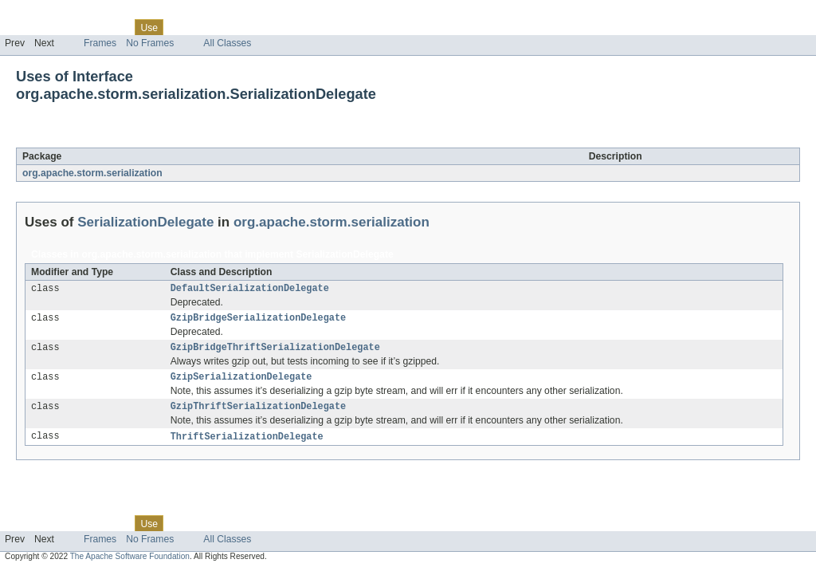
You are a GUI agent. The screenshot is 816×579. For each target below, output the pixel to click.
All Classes (227, 43)
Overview (25, 27)
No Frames (150, 43)
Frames (100, 43)
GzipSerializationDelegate (241, 382)
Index (272, 27)
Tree (182, 27)
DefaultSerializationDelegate (250, 289)
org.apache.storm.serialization (92, 173)
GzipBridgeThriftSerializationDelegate (275, 351)
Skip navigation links (44, 13)
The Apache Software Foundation (130, 565)
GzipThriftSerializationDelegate (258, 414)
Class (114, 27)
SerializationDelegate (157, 138)
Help (304, 27)
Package (73, 27)
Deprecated (227, 27)
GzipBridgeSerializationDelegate (258, 320)
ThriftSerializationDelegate (247, 445)
